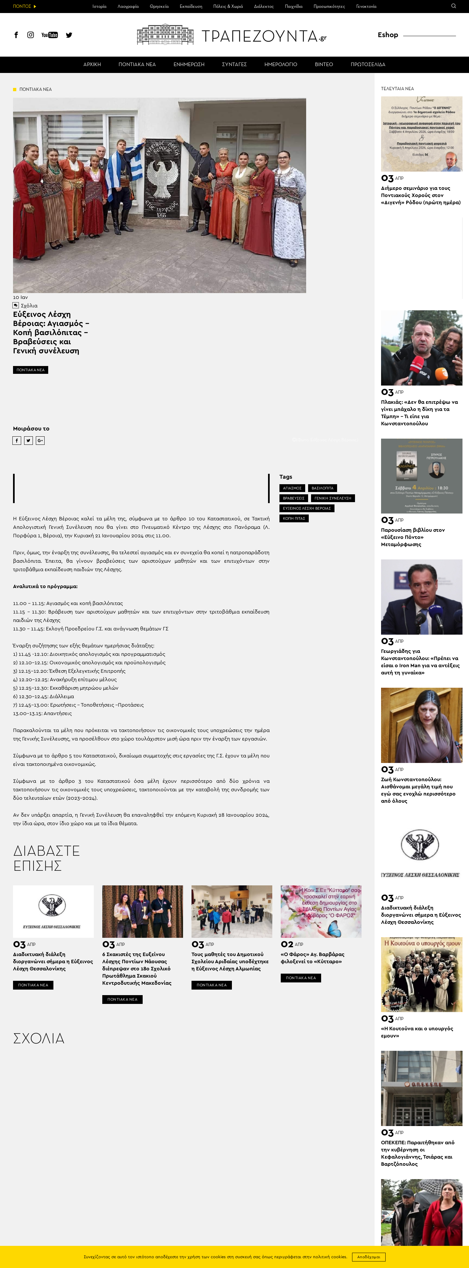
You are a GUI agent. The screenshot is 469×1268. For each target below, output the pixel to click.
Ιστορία (99, 6)
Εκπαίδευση (191, 6)
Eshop (388, 34)
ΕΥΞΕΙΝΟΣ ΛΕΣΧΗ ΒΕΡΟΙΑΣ (307, 508)
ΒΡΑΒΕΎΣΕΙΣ (294, 498)
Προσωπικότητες (329, 6)
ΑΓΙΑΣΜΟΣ (292, 488)
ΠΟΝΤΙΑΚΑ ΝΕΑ (137, 64)
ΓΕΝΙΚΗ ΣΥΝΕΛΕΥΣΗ (333, 498)
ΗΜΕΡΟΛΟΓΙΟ (280, 64)
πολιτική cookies (329, 1257)
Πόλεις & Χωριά (228, 6)
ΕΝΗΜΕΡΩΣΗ (189, 64)
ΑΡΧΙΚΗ (92, 64)
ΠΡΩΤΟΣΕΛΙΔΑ (368, 64)
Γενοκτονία (366, 6)
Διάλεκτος (264, 6)
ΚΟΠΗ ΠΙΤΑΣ (294, 518)
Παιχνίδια (294, 6)
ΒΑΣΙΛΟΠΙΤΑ (323, 488)
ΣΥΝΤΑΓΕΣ (234, 64)
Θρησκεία (159, 6)
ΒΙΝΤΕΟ (324, 64)
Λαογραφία (128, 6)
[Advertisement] (141, 488)
